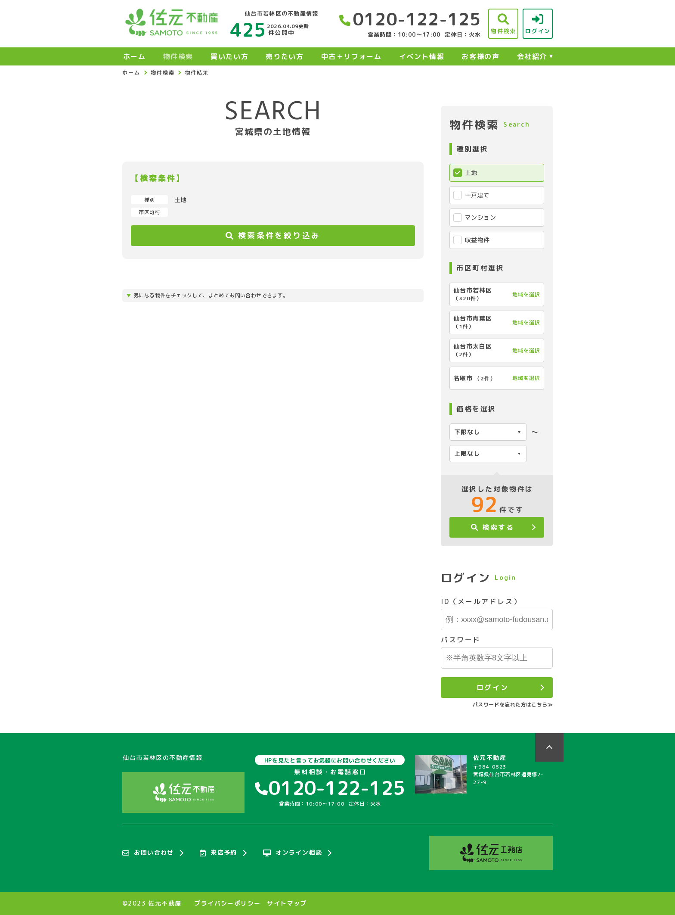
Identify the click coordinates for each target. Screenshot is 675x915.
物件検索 (178, 56)
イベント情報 (422, 56)
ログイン (492, 687)
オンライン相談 (292, 853)
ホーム (134, 56)
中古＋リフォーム (351, 56)
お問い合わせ (148, 853)
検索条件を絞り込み (273, 235)
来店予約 (218, 853)
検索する (492, 527)
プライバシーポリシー (227, 903)
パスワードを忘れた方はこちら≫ (513, 704)
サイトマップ (287, 903)
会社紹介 (532, 56)
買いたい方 (229, 56)
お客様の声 (480, 56)
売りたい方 (284, 56)
